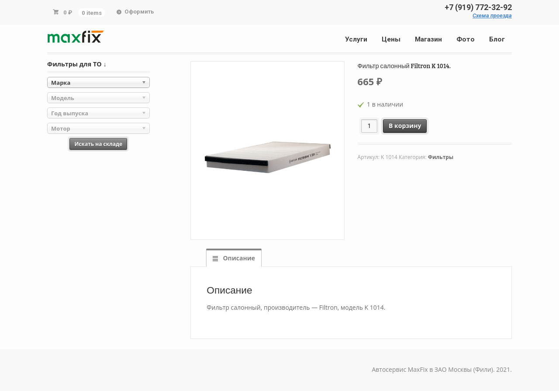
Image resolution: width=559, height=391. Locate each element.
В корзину (405, 125)
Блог (497, 39)
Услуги (356, 39)
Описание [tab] (238, 258)
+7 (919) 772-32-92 (478, 7)
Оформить (139, 11)
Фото (465, 39)
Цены (391, 39)
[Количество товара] (369, 126)
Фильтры (440, 157)
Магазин (428, 39)
